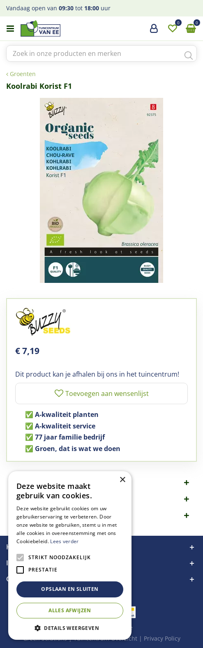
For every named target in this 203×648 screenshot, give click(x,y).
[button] (69, 628)
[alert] (69, 555)
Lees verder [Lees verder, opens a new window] (64, 541)
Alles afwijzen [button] (69, 610)
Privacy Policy (162, 638)
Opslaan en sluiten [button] (69, 589)
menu (10, 29)
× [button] (122, 480)
